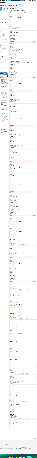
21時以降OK (11, 72)
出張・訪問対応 (11, 381)
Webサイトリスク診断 (18, 447)
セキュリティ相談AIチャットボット (24, 447)
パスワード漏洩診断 (14, 447)
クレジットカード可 (4, 39)
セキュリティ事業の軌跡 (29, 448)
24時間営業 (3, 35)
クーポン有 (19, 134)
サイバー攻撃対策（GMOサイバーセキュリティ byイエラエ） (10, 448)
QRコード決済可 (18, 62)
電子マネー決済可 (23, 62)
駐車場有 (18, 145)
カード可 (14, 36)
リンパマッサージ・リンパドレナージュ (5, 52)
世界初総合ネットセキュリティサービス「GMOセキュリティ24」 (5, 447)
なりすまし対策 (24, 448)
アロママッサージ (4, 48)
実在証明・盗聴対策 (2, 448)
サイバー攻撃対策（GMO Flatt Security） (19, 448)
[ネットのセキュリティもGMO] (5, 0)
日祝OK (11, 36)
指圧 (2, 49)
